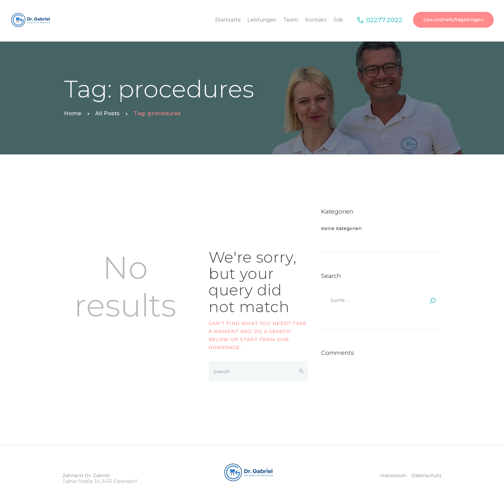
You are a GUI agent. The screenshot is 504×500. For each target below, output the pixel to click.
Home (72, 113)
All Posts (107, 113)
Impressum (395, 475)
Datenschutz (426, 475)
